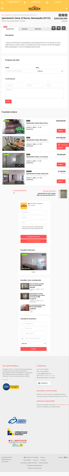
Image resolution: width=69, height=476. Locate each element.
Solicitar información (33, 237)
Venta (28, 121)
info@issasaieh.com (13, 2)
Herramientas (27, 460)
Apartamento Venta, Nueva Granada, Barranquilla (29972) (37, 124)
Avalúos (42, 458)
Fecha (7, 68)
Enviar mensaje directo (33, 241)
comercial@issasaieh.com (44, 374)
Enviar (8, 102)
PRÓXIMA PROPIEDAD (49, 191)
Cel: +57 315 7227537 (43, 370)
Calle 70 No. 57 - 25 (36, 1)
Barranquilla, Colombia (36, 2)
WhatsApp (62, 145)
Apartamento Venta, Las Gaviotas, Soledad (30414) (37, 157)
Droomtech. (5, 462)
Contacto (43, 460)
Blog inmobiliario (43, 463)
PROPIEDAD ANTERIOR (19, 191)
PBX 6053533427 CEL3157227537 (14, 1)
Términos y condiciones (34, 468)
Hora (37, 68)
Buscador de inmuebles (31, 458)
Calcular (33, 349)
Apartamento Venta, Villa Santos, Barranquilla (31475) (37, 140)
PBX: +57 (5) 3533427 (43, 372)
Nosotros (35, 460)
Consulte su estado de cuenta (29, 463)
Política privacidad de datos (34, 466)
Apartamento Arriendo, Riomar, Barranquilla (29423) (37, 174)
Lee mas (5, 380)
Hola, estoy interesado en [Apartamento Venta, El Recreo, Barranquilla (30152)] (33, 230)
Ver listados (31, 206)
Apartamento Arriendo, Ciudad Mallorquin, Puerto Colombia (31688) (37, 296)
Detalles (61, 131)
